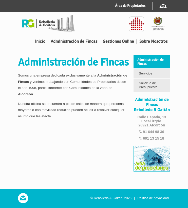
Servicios (145, 73)
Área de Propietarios (130, 6)
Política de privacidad (153, 198)
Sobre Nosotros (153, 41)
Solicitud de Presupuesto (148, 85)
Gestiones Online (118, 41)
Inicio (40, 41)
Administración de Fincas (74, 41)
